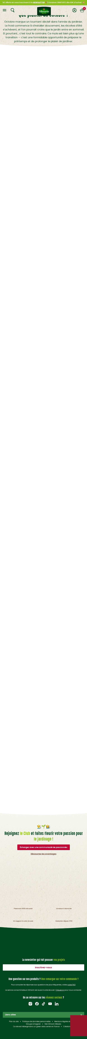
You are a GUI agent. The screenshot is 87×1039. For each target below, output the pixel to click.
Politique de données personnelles (36, 1021)
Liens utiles (43, 1015)
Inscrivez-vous (43, 967)
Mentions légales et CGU (64, 1021)
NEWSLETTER (39, 3)
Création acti (68, 1026)
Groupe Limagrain (33, 1024)
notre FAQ (71, 985)
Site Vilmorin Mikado (53, 1024)
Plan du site (14, 1021)
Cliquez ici (60, 990)
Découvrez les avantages (43, 854)
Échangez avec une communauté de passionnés (43, 847)
